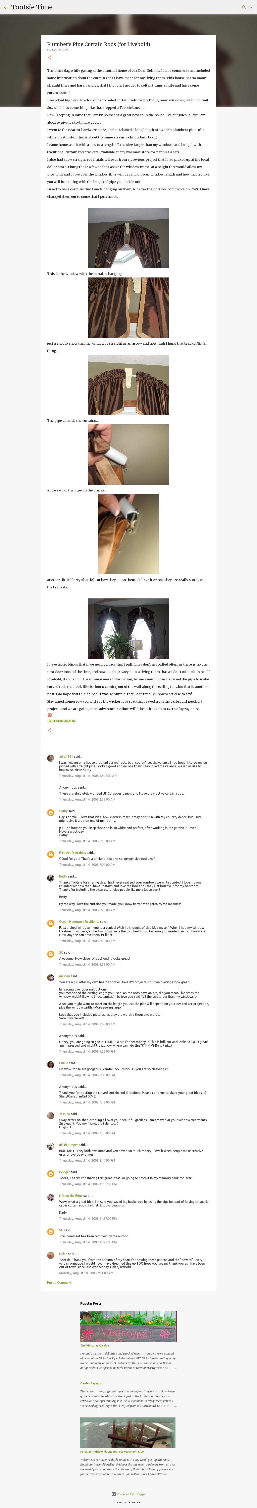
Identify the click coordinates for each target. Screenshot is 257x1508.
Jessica (64, 1114)
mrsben (64, 976)
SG (61, 952)
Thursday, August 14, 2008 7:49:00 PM (87, 1102)
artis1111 (66, 756)
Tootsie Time (32, 7)
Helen (63, 1254)
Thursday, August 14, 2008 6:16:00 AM (87, 841)
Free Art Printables (72, 852)
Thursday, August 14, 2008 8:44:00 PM (87, 1160)
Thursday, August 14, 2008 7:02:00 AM (87, 864)
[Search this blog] (233, 7)
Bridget (64, 1172)
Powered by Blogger (128, 1494)
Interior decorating (62, 721)
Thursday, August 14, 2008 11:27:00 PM (88, 1218)
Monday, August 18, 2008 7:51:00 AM (86, 1273)
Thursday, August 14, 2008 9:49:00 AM (87, 1024)
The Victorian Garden (94, 1345)
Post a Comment (59, 1282)
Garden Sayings (90, 1383)
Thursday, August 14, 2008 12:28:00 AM (88, 776)
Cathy (63, 811)
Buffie (63, 1063)
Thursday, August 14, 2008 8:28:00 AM (87, 941)
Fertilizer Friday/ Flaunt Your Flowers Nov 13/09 (112, 1451)
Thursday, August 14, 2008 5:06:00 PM (87, 1075)
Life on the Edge (71, 1195)
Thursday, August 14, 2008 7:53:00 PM (87, 1133)
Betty (63, 876)
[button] (49, 58)
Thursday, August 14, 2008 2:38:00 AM (87, 799)
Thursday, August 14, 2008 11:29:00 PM (88, 1242)
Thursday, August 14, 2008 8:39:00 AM (87, 964)
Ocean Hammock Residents (79, 921)
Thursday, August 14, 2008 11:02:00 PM (88, 1184)
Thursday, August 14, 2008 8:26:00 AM (87, 910)
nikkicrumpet (68, 1145)
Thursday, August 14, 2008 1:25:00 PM (87, 1051)
